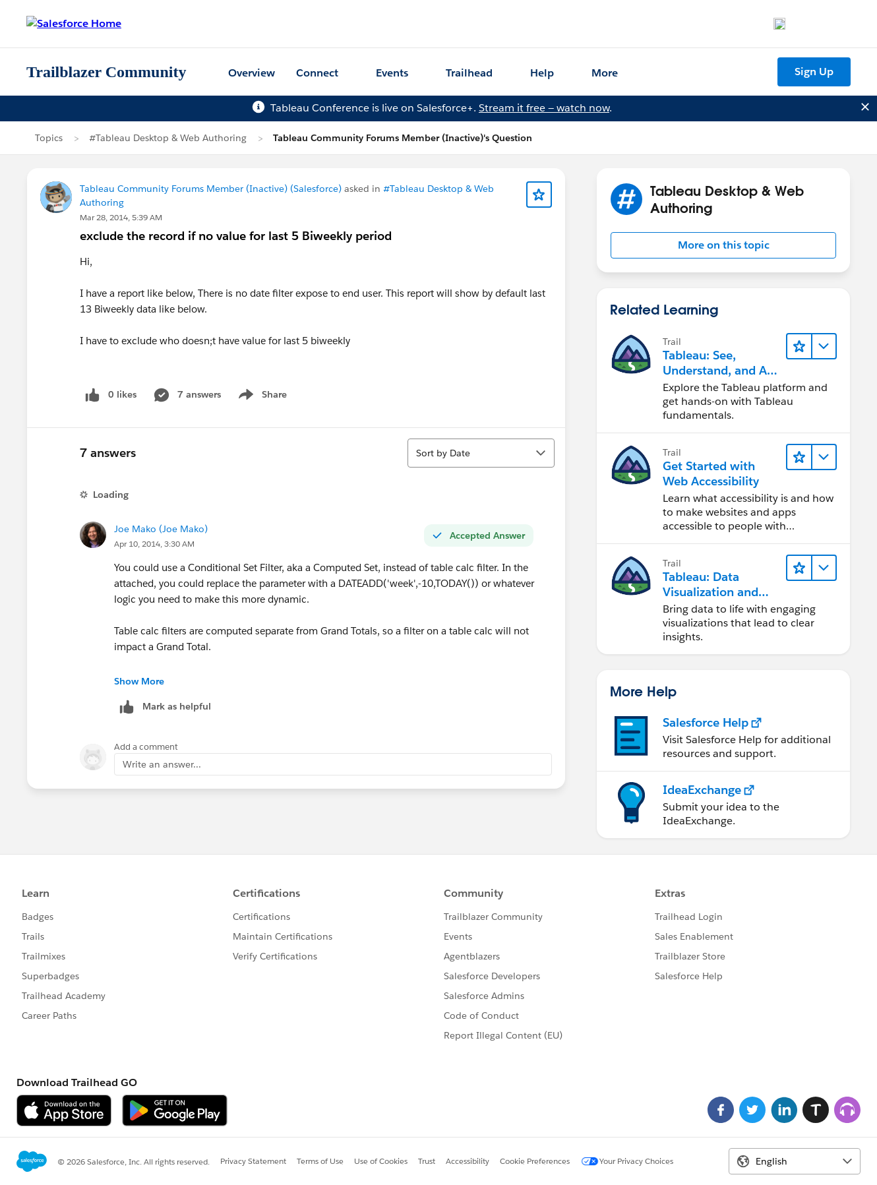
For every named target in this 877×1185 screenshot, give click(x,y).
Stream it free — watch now (544, 108)
